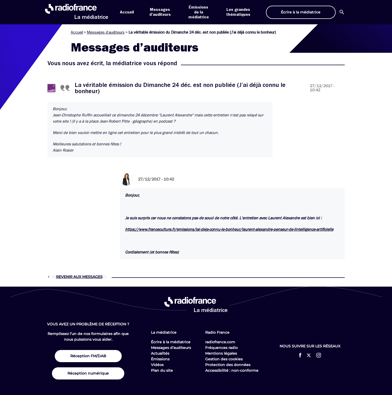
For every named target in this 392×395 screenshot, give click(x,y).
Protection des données (227, 364)
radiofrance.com (220, 342)
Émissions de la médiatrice (198, 12)
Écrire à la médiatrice (170, 342)
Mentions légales (221, 353)
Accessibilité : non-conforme (231, 370)
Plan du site (162, 370)
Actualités (160, 353)
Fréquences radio (221, 347)
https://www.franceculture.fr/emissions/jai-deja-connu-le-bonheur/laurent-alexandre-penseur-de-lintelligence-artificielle (229, 229)
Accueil (127, 12)
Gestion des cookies (224, 359)
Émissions (160, 359)
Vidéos (157, 364)
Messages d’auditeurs (106, 32)
